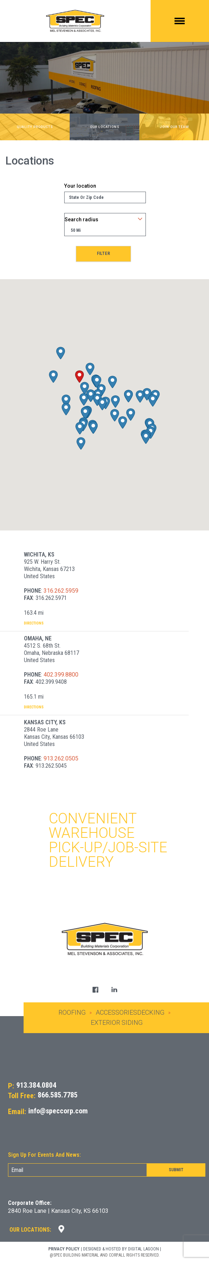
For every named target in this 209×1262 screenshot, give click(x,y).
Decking (150, 1012)
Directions (34, 623)
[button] (79, 376)
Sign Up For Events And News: (44, 1154)
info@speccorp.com (58, 1111)
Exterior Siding (117, 1022)
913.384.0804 (36, 1085)
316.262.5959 (61, 590)
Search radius (81, 219)
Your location (80, 186)
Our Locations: (30, 1229)
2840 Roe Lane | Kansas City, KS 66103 (58, 1210)
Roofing (72, 1012)
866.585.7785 (58, 1095)
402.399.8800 (61, 674)
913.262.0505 (61, 758)
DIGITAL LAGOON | (144, 1249)
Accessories (116, 1012)
